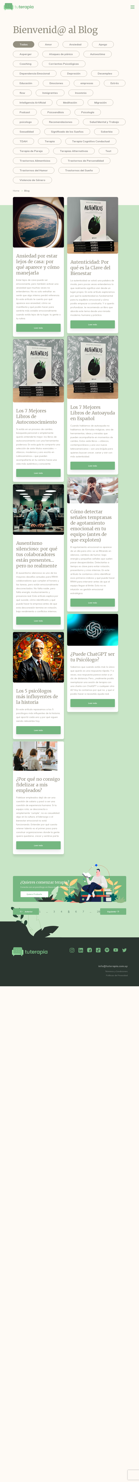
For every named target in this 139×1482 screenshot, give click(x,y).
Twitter (124, 950)
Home (16, 190)
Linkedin (81, 950)
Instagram (72, 950)
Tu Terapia (18, 7)
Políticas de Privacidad (117, 975)
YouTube (115, 950)
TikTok (98, 950)
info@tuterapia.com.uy (113, 966)
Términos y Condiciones (116, 971)
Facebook (89, 950)
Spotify (107, 950)
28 (98, 911)
